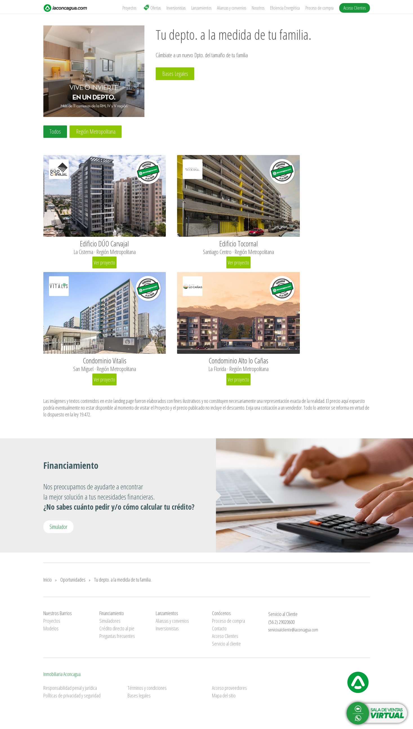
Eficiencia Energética (285, 8)
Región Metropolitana (97, 132)
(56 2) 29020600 (281, 624)
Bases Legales (175, 74)
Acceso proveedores (229, 691)
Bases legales (139, 698)
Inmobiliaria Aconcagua (62, 677)
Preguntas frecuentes (117, 639)
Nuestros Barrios (57, 616)
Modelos (51, 631)
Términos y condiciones (147, 691)
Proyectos (129, 8)
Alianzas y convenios (231, 8)
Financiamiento (111, 616)
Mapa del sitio (224, 698)
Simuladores (109, 623)
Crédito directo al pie (116, 631)
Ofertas (152, 8)
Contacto (219, 631)
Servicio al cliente (226, 646)
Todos (55, 132)
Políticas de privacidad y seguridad (72, 698)
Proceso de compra (319, 8)
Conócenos (221, 616)
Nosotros (258, 8)
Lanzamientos (201, 8)
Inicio (47, 582)
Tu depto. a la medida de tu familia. (122, 582)
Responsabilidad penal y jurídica (70, 691)
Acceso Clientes (354, 8)
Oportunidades (73, 582)
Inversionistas (176, 8)
